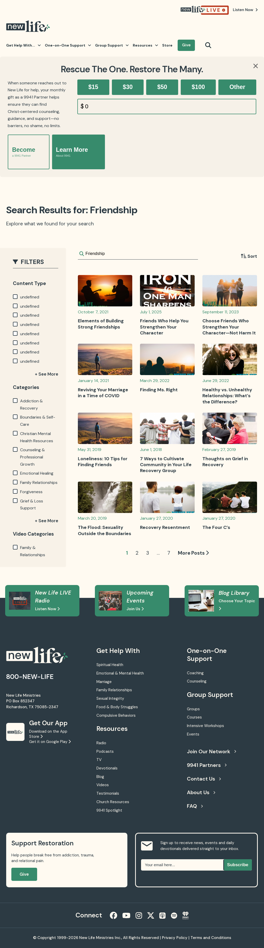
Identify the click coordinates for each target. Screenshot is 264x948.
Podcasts (105, 751)
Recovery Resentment (165, 527)
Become (23, 151)
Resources (145, 45)
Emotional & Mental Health (120, 673)
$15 (93, 87)
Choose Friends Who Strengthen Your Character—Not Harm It (229, 327)
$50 (162, 87)
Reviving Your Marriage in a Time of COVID (103, 393)
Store (167, 45)
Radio (101, 743)
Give (186, 45)
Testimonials (107, 793)
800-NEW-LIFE (30, 676)
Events (193, 734)
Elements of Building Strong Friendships (101, 324)
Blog (100, 776)
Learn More (72, 151)
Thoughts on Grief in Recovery (225, 462)
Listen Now (47, 609)
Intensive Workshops (205, 725)
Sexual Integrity (110, 698)
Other (237, 87)
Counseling (197, 681)
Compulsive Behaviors (116, 715)
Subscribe (237, 864)
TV (99, 759)
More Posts (193, 553)
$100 (198, 87)
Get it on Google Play (50, 741)
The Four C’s (216, 527)
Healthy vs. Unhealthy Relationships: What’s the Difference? (227, 396)
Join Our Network (211, 751)
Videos (102, 784)
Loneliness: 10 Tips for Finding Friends (102, 462)
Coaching (195, 673)
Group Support (112, 45)
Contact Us (204, 778)
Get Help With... (23, 45)
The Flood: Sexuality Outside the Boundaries (104, 530)
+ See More (46, 374)
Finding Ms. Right (159, 390)
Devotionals (107, 768)
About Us (201, 792)
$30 (128, 87)
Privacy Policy (174, 937)
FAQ (195, 806)
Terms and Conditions (211, 937)
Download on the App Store (48, 734)
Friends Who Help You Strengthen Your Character (164, 327)
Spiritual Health (109, 664)
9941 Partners (207, 765)
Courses (194, 717)
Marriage (104, 681)
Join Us (135, 609)
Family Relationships (114, 690)
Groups (193, 709)
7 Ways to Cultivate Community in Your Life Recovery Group (166, 465)
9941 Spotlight (109, 810)
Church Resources (112, 801)
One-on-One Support (68, 45)
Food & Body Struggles (117, 707)
